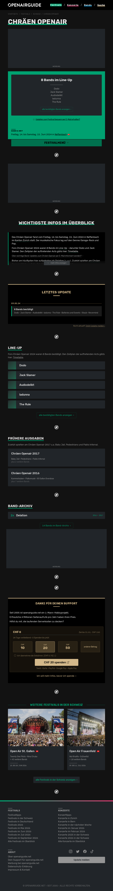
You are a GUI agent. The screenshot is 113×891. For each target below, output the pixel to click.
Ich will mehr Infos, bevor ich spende (55, 675)
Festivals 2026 (15, 824)
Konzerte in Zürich (67, 818)
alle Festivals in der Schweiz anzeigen (55, 779)
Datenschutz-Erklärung (20, 866)
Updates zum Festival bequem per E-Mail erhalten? (58, 119)
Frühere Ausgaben (26, 438)
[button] (56, 142)
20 (45, 647)
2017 (101, 515)
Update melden (82, 859)
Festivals (25, 14)
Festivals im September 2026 (23, 837)
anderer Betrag (90, 646)
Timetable (73, 251)
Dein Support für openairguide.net (25, 859)
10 (22, 647)
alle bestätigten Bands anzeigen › (56, 109)
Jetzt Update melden (95, 326)
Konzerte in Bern (66, 821)
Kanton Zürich (22, 240)
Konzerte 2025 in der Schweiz (73, 834)
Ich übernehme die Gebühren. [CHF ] (35, 655)
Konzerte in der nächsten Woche (74, 824)
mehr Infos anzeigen (56, 263)
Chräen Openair (51, 14)
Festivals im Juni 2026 (19, 831)
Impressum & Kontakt (19, 869)
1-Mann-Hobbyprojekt (56, 612)
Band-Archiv (20, 506)
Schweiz (37, 14)
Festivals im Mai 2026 (19, 828)
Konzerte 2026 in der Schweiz (73, 837)
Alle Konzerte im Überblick (71, 841)
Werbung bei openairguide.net (23, 863)
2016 (95, 515)
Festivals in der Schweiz (20, 818)
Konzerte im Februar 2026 (71, 831)
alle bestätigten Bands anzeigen (55, 415)
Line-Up (63, 248)
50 (67, 647)
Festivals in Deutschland (20, 821)
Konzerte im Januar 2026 (71, 828)
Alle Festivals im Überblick (21, 841)
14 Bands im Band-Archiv (55, 525)
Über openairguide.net (19, 856)
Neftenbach (61, 134)
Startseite (13, 14)
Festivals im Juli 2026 (19, 834)
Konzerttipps (64, 814)
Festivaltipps (14, 814)
